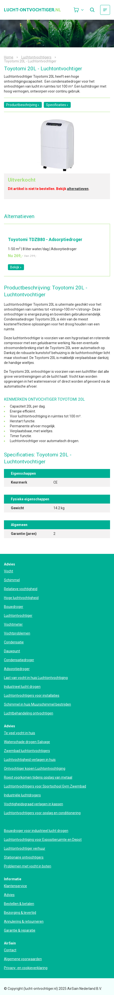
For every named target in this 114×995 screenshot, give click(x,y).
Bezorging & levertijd (20, 913)
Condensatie (14, 642)
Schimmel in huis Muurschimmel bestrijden (37, 704)
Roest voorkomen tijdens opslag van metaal (38, 777)
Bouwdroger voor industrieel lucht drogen (36, 831)
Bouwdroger (13, 607)
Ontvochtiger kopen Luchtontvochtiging (34, 768)
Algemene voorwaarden (23, 959)
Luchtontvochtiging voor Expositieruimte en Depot (43, 840)
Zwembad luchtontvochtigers (27, 751)
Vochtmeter (13, 624)
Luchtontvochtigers (36, 57)
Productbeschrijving (23, 105)
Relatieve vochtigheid (20, 589)
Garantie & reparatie (19, 930)
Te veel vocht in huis (19, 733)
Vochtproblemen (17, 633)
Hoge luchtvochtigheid (21, 598)
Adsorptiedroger (17, 669)
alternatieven (78, 189)
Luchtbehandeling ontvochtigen (28, 713)
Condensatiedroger (19, 660)
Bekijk (16, 267)
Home (8, 57)
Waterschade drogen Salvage (27, 742)
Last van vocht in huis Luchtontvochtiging (36, 678)
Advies (9, 895)
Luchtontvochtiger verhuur (24, 848)
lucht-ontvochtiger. (32, 9)
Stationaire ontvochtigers (24, 857)
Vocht (8, 571)
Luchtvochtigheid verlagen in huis (30, 760)
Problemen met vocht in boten (27, 866)
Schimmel (12, 580)
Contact (10, 950)
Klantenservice (15, 886)
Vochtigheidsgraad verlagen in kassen (33, 804)
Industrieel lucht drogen (22, 687)
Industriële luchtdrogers (22, 795)
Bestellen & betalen (19, 904)
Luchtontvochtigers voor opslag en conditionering (42, 813)
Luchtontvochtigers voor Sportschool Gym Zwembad (45, 786)
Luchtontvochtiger (18, 616)
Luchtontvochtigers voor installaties (31, 695)
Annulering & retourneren (24, 921)
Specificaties (57, 105)
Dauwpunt (12, 651)
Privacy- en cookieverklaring (25, 968)
